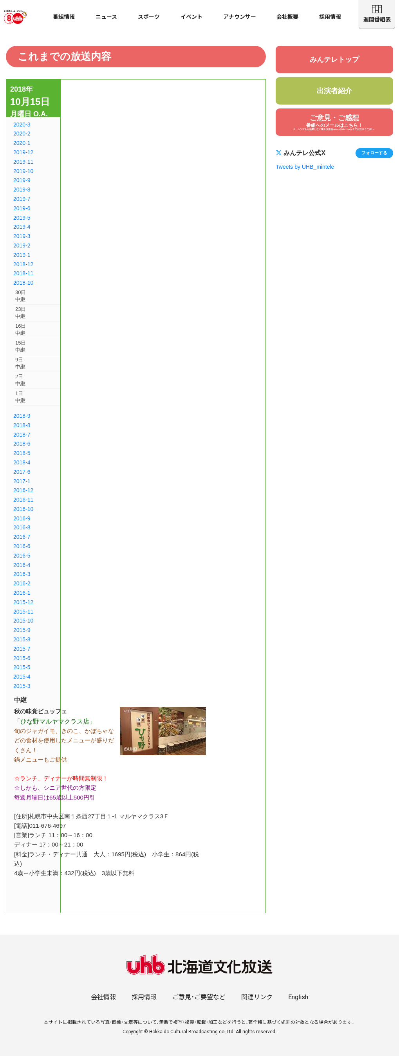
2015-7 (22, 649)
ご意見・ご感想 (334, 122)
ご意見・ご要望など (199, 997)
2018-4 (22, 462)
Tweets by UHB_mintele (305, 167)
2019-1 (22, 255)
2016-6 (22, 546)
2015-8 (22, 639)
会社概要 (287, 17)
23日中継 (20, 312)
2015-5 (22, 667)
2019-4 (22, 227)
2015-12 (23, 602)
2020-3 (22, 124)
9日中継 (20, 363)
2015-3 (22, 686)
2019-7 (22, 199)
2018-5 (22, 453)
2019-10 (23, 171)
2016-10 (23, 509)
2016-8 (22, 527)
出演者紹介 (334, 91)
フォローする (374, 152)
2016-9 (22, 518)
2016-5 (22, 555)
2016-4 (22, 565)
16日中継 (20, 329)
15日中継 (20, 346)
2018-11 (23, 273)
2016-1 (22, 593)
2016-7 (22, 537)
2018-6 (22, 443)
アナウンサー (239, 17)
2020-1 (22, 143)
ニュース (106, 17)
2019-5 (22, 218)
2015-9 (22, 630)
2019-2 (22, 245)
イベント (191, 17)
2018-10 (23, 283)
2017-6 (22, 472)
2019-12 (23, 152)
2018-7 (22, 434)
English (298, 997)
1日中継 (20, 396)
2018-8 (22, 425)
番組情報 (64, 17)
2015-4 (22, 676)
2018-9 (22, 416)
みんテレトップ (334, 59)
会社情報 (103, 997)
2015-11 (23, 611)
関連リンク (257, 997)
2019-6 (22, 208)
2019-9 (22, 180)
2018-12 (23, 264)
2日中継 (20, 380)
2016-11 (23, 499)
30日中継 (20, 295)
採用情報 (330, 17)
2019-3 (22, 236)
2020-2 (22, 133)
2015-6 (22, 658)
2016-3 (22, 574)
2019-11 (23, 162)
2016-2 (22, 583)
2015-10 (23, 620)
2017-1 (22, 481)
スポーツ (149, 17)
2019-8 (22, 189)
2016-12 (23, 490)
